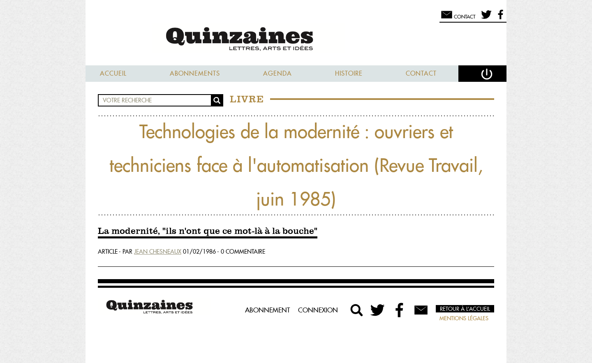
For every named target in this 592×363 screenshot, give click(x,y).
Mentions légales (463, 318)
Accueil (113, 73)
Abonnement (267, 310)
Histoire (349, 73)
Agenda (277, 73)
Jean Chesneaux (157, 251)
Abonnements (195, 73)
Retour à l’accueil (465, 308)
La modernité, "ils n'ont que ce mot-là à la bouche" (207, 231)
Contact (421, 73)
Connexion (318, 310)
